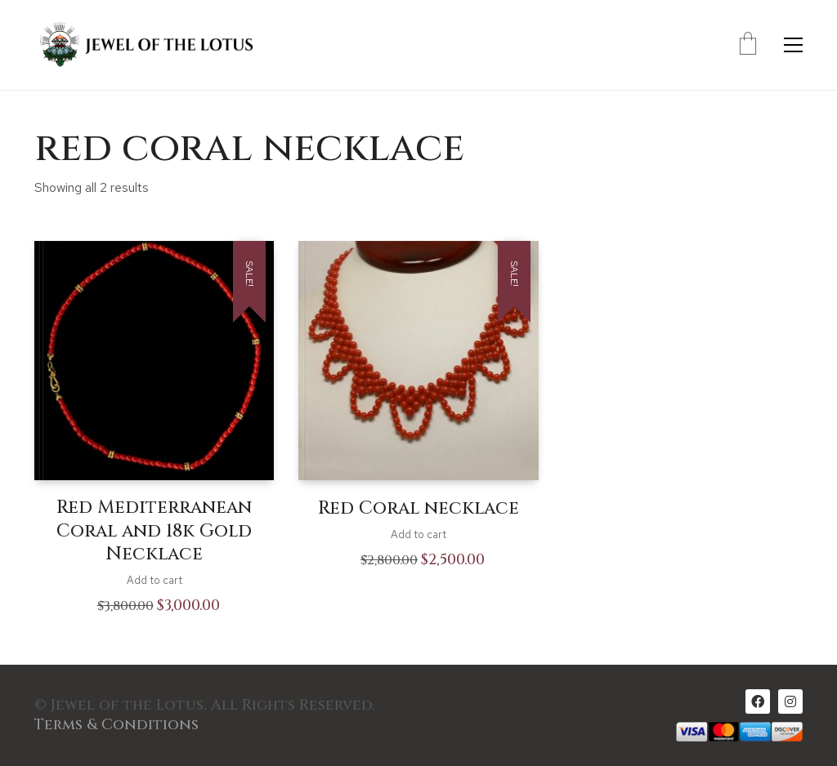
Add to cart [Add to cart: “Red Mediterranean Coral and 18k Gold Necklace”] (154, 580)
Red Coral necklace (418, 508)
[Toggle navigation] (793, 44)
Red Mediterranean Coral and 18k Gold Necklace (154, 531)
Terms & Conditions (116, 725)
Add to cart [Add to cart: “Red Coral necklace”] (418, 534)
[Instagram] (790, 701)
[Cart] (747, 45)
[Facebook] (757, 701)
